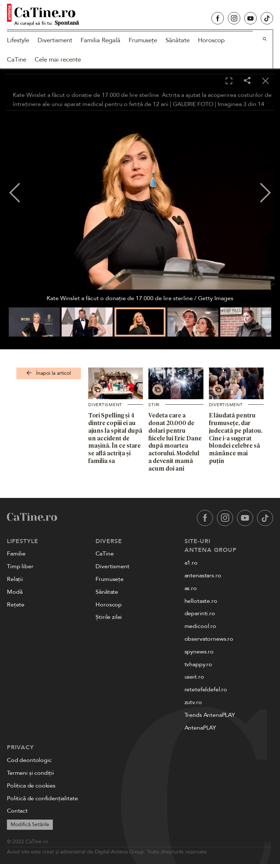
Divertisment (55, 40)
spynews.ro (199, 652)
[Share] (247, 81)
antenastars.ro (202, 576)
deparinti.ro (199, 613)
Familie (16, 554)
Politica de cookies (31, 786)
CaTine (16, 59)
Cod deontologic (29, 760)
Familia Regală (100, 40)
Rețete (15, 605)
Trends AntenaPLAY (209, 715)
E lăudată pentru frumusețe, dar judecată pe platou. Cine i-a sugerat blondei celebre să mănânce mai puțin (235, 438)
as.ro (190, 588)
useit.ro (194, 677)
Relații (15, 579)
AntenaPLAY (200, 728)
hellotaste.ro (200, 601)
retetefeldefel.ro (205, 690)
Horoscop (211, 40)
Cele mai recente (58, 59)
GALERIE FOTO (193, 104)
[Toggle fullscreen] (229, 81)
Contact (17, 811)
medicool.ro (200, 626)
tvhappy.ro (198, 664)
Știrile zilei (109, 617)
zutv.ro (193, 702)
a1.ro (191, 563)
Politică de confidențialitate (42, 798)
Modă (14, 592)
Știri (154, 405)
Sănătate (178, 40)
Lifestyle (18, 40)
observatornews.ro (208, 639)
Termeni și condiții (30, 773)
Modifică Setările (30, 824)
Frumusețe (143, 40)
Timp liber (20, 566)
